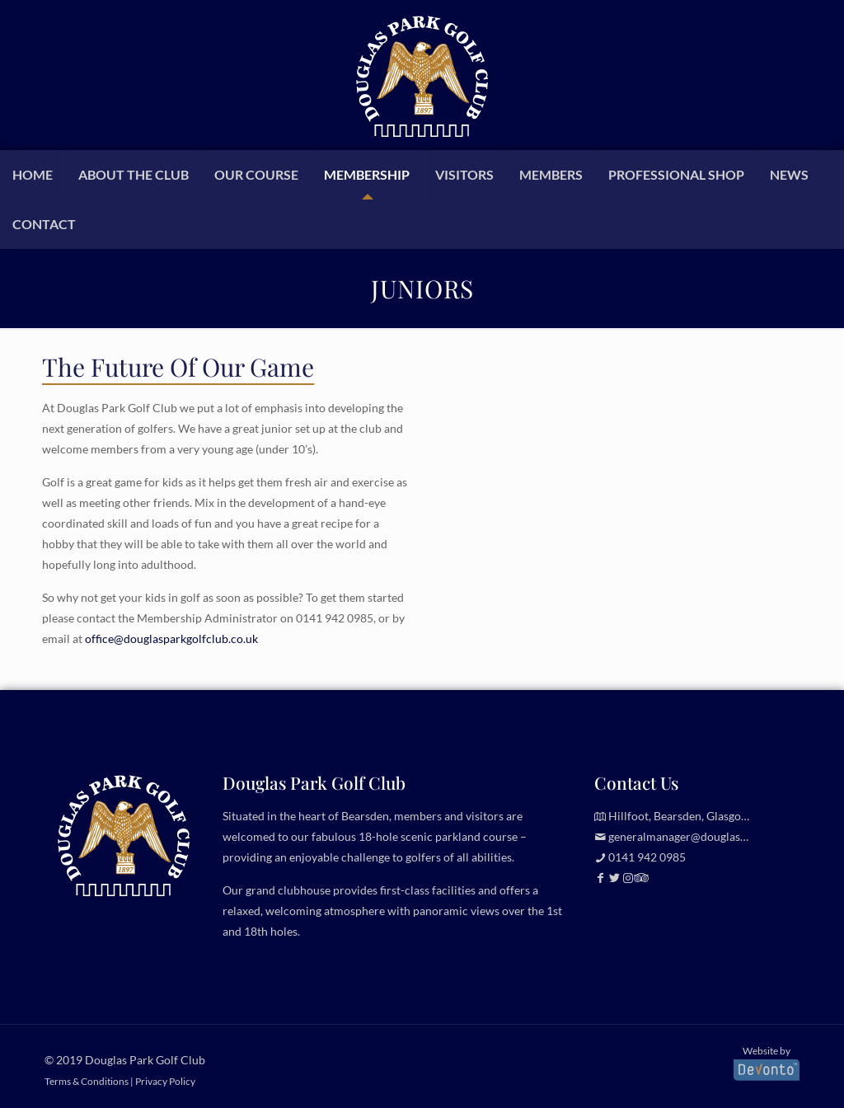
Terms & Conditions (87, 1081)
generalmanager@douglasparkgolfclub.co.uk (721, 836)
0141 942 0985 (334, 618)
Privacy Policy (165, 1081)
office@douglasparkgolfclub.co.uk (171, 638)
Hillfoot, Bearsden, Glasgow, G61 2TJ (702, 816)
